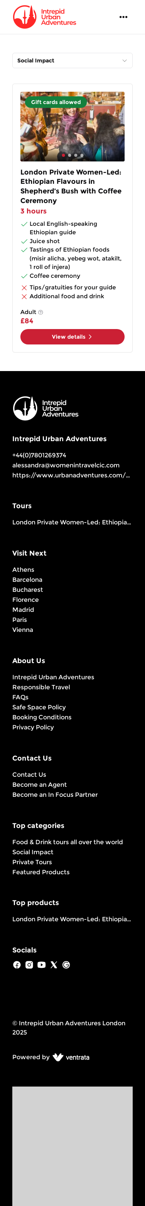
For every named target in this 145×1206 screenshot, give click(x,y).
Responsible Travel (41, 687)
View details (72, 336)
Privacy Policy (33, 727)
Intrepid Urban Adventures (53, 677)
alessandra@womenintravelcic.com (66, 465)
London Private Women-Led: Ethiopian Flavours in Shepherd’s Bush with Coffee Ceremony (72, 522)
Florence (25, 599)
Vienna (22, 629)
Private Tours (32, 862)
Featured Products (41, 872)
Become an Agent (39, 784)
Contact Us (29, 774)
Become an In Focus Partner (55, 794)
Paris (19, 619)
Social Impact (32, 852)
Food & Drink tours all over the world (67, 842)
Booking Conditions (42, 717)
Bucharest (27, 589)
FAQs (20, 697)
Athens (23, 569)
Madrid (23, 609)
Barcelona (27, 579)
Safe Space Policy (39, 707)
